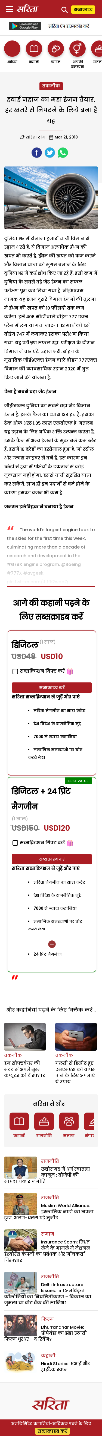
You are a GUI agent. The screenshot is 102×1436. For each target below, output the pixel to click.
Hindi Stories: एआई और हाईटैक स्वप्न (65, 1367)
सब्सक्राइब (83, 9)
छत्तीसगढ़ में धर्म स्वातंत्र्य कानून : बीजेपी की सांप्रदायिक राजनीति (47, 1175)
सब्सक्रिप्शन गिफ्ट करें (39, 843)
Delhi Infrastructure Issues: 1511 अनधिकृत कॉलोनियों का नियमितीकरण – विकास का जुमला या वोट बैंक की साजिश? (47, 1293)
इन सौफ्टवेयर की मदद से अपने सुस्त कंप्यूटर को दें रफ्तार (24, 1069)
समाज (69, 1135)
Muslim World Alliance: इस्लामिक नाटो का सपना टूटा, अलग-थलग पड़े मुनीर (49, 1211)
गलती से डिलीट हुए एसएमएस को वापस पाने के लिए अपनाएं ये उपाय (75, 1072)
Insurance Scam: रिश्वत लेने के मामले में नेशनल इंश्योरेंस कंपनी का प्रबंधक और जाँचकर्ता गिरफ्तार (47, 1251)
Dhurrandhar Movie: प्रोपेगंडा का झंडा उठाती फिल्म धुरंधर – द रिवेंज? (45, 1333)
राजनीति (44, 1135)
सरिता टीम (35, 137)
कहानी (19, 1135)
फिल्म (47, 1319)
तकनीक (51, 86)
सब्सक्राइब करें (52, 687)
